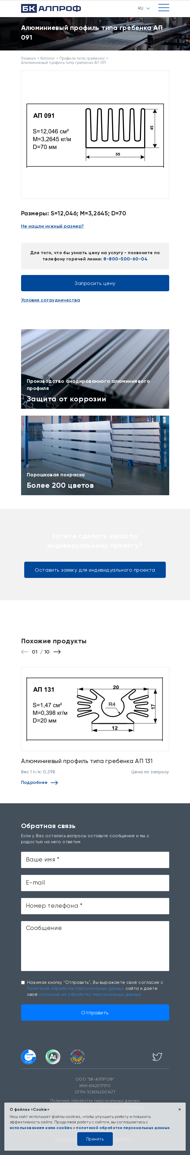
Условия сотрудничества (50, 300)
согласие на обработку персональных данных (90, 994)
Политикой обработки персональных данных (75, 988)
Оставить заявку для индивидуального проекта (95, 570)
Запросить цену (95, 283)
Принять (95, 1139)
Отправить (95, 1013)
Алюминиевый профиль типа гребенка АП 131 (87, 760)
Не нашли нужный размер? (52, 226)
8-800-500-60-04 (125, 259)
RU (144, 8)
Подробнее (39, 782)
